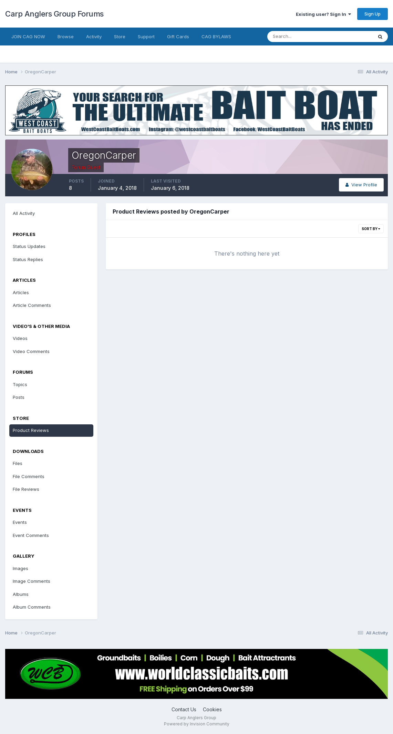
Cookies (212, 709)
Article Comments (32, 305)
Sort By (371, 229)
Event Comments (31, 535)
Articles (21, 292)
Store (119, 36)
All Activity (24, 213)
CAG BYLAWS (216, 36)
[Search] (297, 36)
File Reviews (26, 489)
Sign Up (372, 14)
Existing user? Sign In (323, 14)
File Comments (28, 476)
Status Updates (29, 246)
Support (146, 36)
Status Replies (28, 259)
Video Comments (31, 351)
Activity (94, 36)
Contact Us (184, 709)
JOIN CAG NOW (28, 36)
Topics (20, 384)
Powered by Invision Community (196, 723)
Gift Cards (178, 36)
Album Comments (32, 607)
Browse (66, 36)
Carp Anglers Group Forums (54, 13)
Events (20, 522)
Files (17, 463)
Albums (21, 594)
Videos (20, 338)
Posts (18, 397)
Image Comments (31, 581)
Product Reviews (31, 430)
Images (20, 568)
